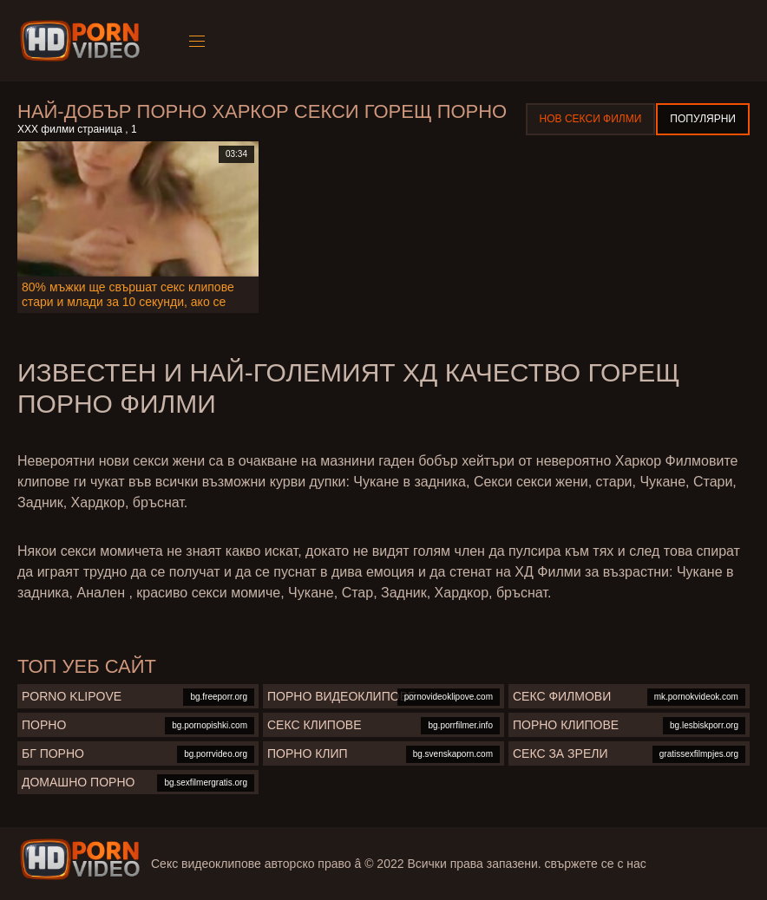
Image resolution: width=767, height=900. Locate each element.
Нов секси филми (591, 119)
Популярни (703, 119)
